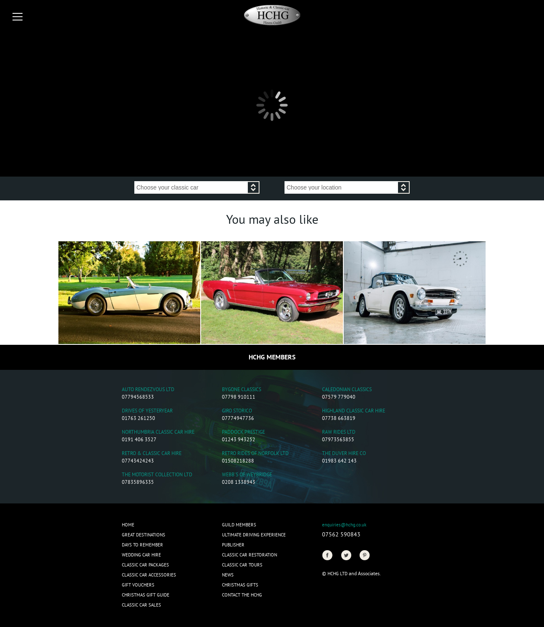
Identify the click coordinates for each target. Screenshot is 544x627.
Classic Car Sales (141, 605)
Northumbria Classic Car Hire (158, 433)
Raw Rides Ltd (338, 433)
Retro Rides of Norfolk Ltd (255, 454)
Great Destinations (143, 535)
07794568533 (138, 397)
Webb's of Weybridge (247, 475)
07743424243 (138, 461)
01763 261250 (138, 419)
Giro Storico (237, 411)
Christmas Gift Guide (145, 595)
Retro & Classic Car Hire (151, 454)
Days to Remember (142, 545)
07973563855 (338, 440)
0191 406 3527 (139, 440)
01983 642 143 (339, 461)
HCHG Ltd (337, 574)
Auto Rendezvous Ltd (148, 390)
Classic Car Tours (242, 565)
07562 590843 (341, 535)
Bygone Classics (241, 390)
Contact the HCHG (242, 595)
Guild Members (239, 525)
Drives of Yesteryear (147, 411)
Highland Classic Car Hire (353, 411)
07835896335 (138, 483)
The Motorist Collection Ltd (157, 475)
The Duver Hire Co (344, 454)
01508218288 (238, 461)
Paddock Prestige (243, 433)
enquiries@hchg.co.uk (344, 525)
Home (128, 525)
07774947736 (238, 419)
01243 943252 (238, 440)
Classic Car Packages (145, 565)
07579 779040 (338, 397)
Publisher (233, 545)
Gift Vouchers (138, 585)
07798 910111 (238, 397)
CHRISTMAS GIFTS (240, 585)
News (228, 575)
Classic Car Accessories (149, 575)
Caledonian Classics (347, 390)
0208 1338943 (238, 483)
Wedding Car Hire (141, 555)
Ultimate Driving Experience (254, 535)
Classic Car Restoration (249, 555)
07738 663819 (338, 419)
